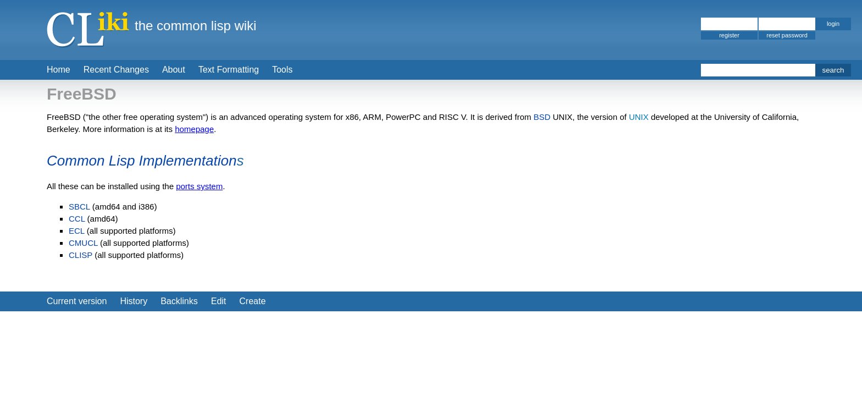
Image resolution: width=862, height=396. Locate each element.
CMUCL (83, 243)
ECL (77, 230)
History (133, 301)
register (729, 35)
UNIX (639, 117)
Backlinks (179, 301)
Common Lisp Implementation (141, 160)
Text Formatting (228, 69)
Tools (282, 69)
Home (58, 69)
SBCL (79, 206)
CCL (77, 218)
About (173, 69)
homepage (194, 129)
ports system (199, 186)
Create (252, 301)
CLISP (80, 255)
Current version (77, 301)
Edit (218, 301)
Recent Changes (116, 69)
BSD (541, 117)
